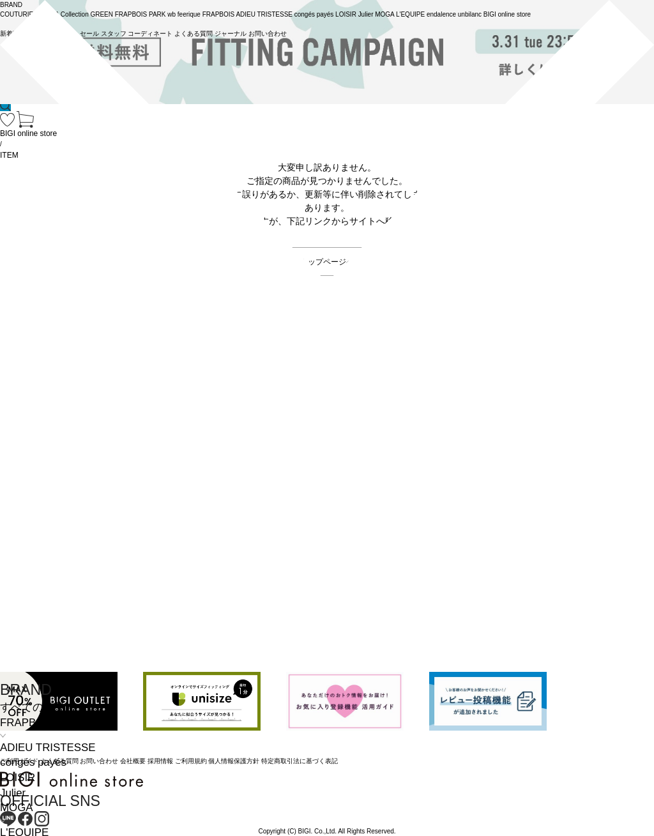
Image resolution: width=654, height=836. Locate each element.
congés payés (33, 762)
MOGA (16, 808)
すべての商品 (32, 707)
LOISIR (17, 777)
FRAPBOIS (27, 723)
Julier (13, 793)
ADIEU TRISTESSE (47, 747)
